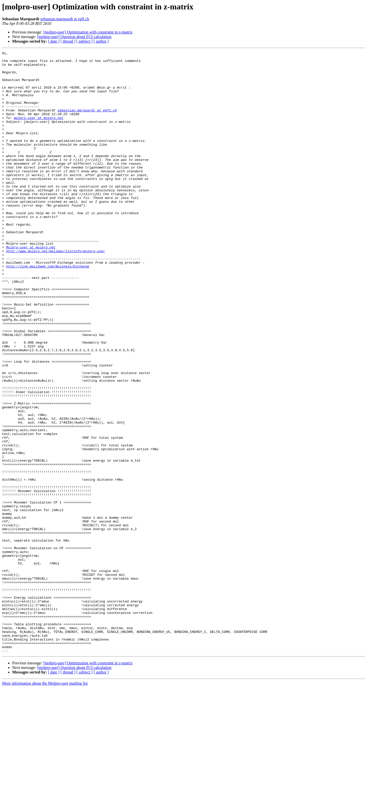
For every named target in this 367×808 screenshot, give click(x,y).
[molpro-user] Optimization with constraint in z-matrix (87, 32)
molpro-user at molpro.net (38, 131)
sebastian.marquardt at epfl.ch (64, 19)
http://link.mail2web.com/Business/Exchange (47, 309)
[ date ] (53, 41)
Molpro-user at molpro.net (31, 286)
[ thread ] (67, 41)
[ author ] (101, 41)
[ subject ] (84, 41)
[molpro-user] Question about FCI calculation (74, 37)
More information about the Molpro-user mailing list (45, 803)
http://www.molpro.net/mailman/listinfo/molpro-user (55, 291)
